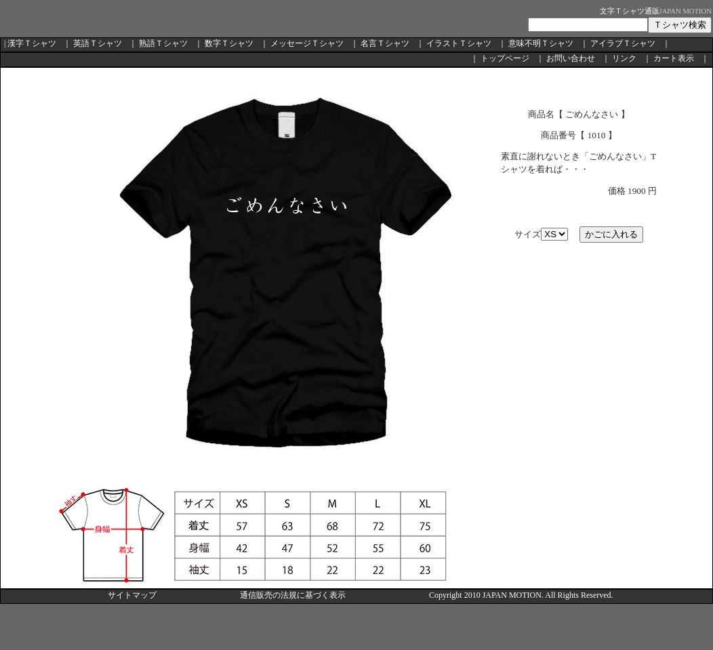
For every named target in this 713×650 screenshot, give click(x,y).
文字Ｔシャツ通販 (629, 11)
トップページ (505, 58)
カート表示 (673, 58)
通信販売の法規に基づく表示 (293, 595)
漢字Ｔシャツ (31, 43)
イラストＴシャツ (458, 43)
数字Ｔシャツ (229, 43)
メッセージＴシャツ (307, 43)
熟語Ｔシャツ (163, 43)
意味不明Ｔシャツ (540, 43)
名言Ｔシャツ (385, 43)
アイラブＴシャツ (622, 43)
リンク (624, 58)
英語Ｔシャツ (97, 43)
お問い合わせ (570, 58)
